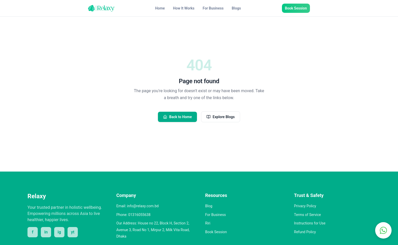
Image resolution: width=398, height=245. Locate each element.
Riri (207, 223)
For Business (213, 8)
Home (160, 8)
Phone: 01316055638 (133, 215)
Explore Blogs (220, 117)
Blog (208, 206)
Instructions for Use (309, 223)
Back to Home (177, 117)
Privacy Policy (305, 206)
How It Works (184, 8)
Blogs (236, 8)
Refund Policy (305, 232)
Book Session (296, 8)
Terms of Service (307, 215)
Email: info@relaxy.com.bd (137, 206)
